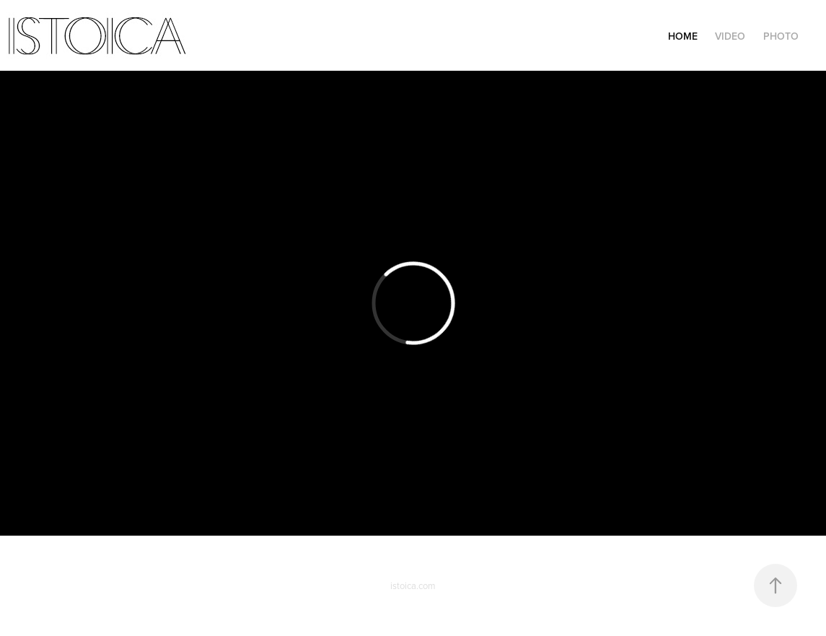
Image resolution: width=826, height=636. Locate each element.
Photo (781, 36)
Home (683, 36)
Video (730, 36)
